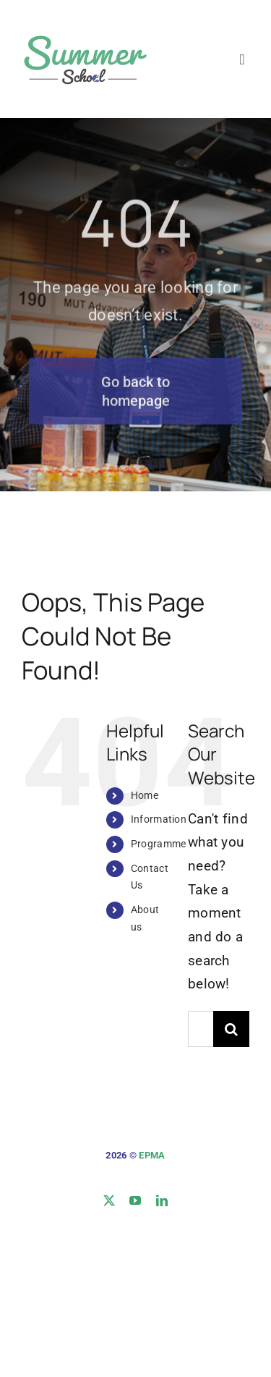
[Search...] (200, 1029)
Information (158, 819)
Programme (158, 843)
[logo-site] (84, 33)
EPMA (152, 1155)
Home (144, 795)
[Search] (231, 1029)
